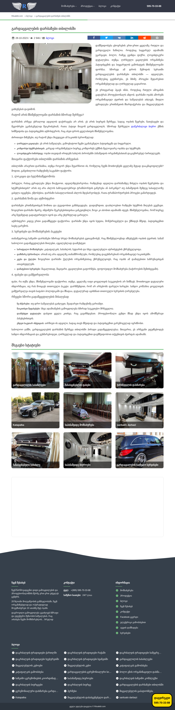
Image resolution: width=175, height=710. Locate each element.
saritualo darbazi (126, 697)
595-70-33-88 (154, 6)
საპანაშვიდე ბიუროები (78, 678)
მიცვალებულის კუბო (77, 665)
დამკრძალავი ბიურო (143, 126)
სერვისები (123, 633)
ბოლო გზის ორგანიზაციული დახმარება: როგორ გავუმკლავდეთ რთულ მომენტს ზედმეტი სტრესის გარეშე (140, 672)
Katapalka (18, 697)
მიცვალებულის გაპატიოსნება (134, 691)
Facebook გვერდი (127, 617)
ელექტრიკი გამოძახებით (131, 622)
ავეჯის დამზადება (127, 627)
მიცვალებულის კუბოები (26, 665)
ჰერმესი (70, 691)
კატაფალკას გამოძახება (132, 665)
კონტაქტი (115, 6)
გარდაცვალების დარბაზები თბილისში (139, 684)
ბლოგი (102, 6)
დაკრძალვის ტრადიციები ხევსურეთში (35, 659)
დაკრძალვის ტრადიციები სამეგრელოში (140, 652)
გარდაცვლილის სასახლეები (134, 659)
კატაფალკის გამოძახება (27, 672)
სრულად (48, 619)
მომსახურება (68, 6)
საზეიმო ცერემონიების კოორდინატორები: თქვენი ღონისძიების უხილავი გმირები (35, 678)
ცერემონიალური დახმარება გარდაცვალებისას (35, 691)
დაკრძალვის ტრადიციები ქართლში (34, 652)
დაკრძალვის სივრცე (77, 684)
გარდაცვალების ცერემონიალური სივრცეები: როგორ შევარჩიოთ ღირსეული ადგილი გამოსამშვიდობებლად (87, 672)
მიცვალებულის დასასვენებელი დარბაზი (87, 697)
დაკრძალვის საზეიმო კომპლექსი (137, 678)
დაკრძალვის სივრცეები (27, 684)
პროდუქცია (87, 6)
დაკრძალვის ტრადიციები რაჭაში (84, 652)
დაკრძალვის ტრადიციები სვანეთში (85, 659)
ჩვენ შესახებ (124, 606)
